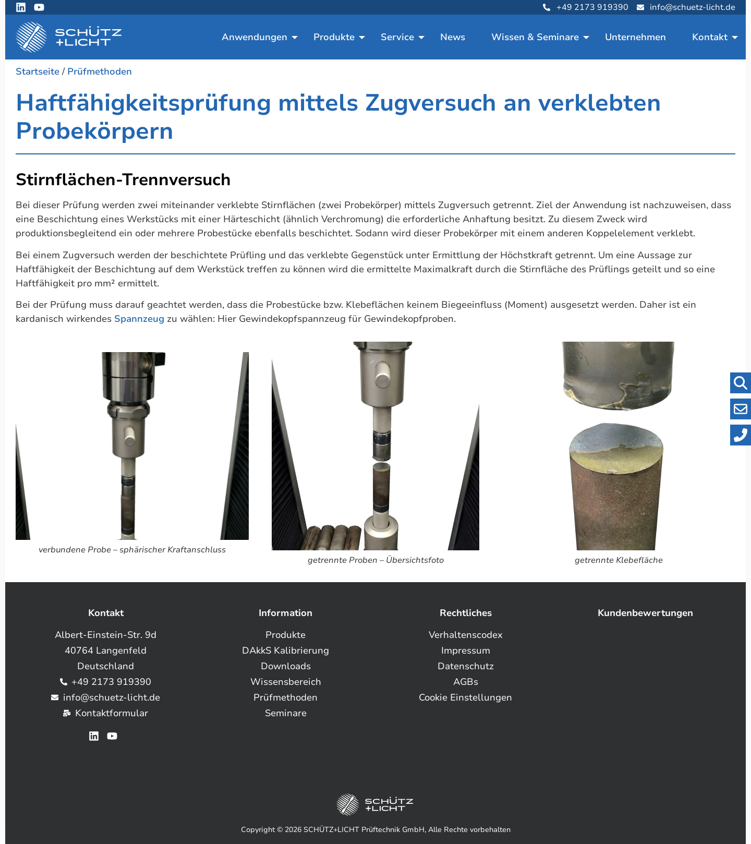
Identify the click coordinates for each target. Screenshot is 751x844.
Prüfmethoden (99, 71)
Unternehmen (635, 37)
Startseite (37, 71)
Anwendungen (254, 37)
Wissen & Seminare (535, 37)
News (452, 37)
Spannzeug (139, 318)
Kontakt (710, 37)
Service (397, 37)
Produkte (334, 37)
